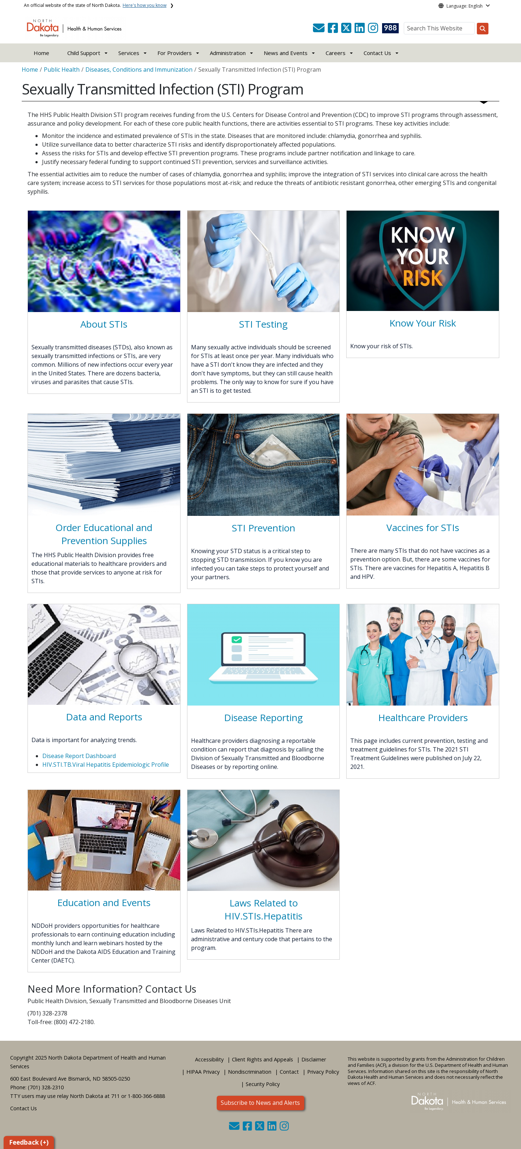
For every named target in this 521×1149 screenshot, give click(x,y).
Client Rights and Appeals (262, 1059)
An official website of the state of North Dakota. (95, 5)
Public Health (62, 69)
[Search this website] (482, 28)
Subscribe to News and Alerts (260, 1103)
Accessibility (209, 1059)
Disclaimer (313, 1059)
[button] (319, 30)
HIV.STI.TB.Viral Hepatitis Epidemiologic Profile (105, 765)
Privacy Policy (323, 1071)
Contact (289, 1071)
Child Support (83, 52)
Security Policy (263, 1084)
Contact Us (23, 1108)
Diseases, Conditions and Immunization (138, 69)
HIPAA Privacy (203, 1071)
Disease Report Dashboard (79, 756)
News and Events (286, 52)
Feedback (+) (28, 1142)
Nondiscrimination (249, 1071)
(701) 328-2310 (46, 1087)
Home (41, 52)
